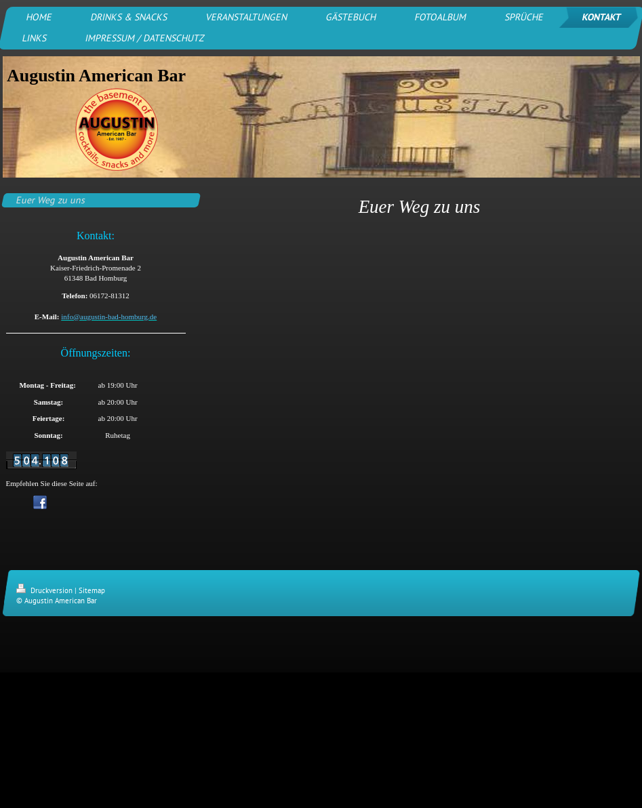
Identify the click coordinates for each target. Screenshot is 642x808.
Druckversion (45, 590)
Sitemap (92, 590)
